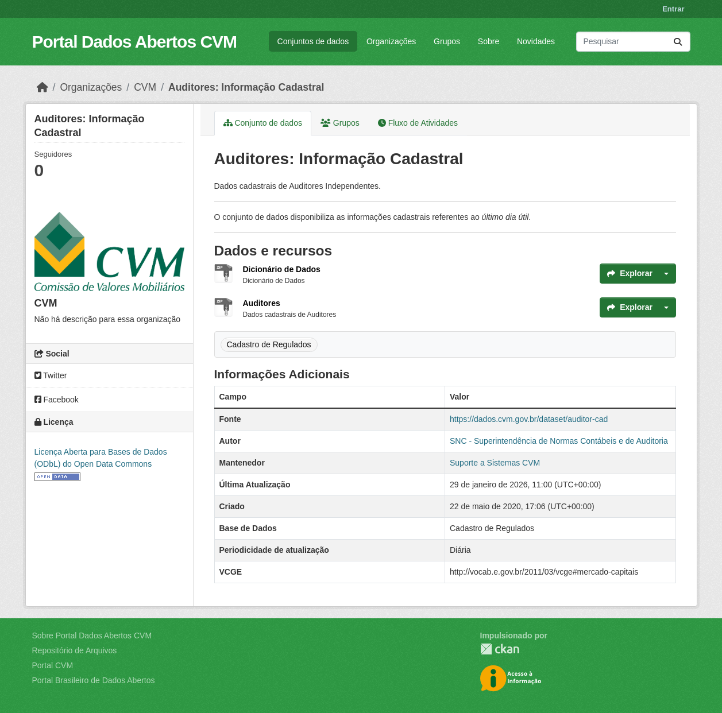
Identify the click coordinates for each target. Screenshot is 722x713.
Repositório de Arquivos (74, 650)
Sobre (488, 41)
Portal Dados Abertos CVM (134, 41)
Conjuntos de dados (313, 41)
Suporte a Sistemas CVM (495, 462)
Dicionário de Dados (282, 269)
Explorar (629, 273)
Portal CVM (53, 665)
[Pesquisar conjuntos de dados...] (633, 42)
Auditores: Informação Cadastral (246, 87)
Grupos (447, 41)
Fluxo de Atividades (418, 122)
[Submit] (677, 42)
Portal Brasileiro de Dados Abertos (93, 680)
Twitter (50, 375)
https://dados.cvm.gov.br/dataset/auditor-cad (529, 419)
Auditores (261, 303)
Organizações (391, 41)
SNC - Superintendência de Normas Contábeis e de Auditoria (559, 440)
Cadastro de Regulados (269, 344)
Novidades (536, 41)
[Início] (42, 87)
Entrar (673, 9)
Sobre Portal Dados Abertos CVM (92, 635)
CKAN (499, 649)
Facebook (56, 399)
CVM (145, 87)
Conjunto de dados (262, 122)
